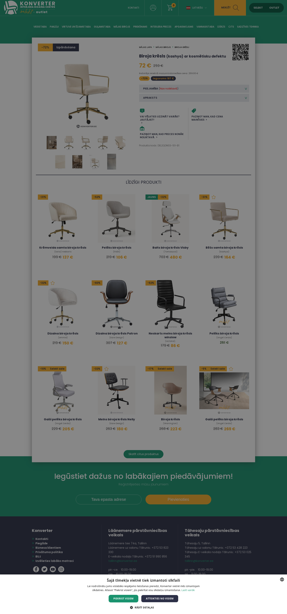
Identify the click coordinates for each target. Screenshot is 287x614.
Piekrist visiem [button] (123, 598)
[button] (143, 607)
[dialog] (143, 307)
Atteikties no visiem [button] (160, 598)
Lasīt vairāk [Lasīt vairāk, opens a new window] (188, 590)
